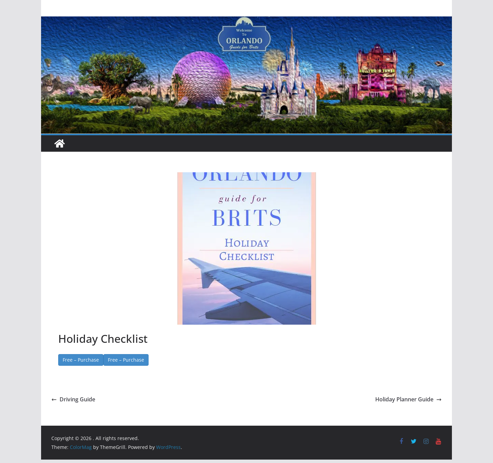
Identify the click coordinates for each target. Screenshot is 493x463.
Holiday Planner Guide (408, 399)
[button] (246, 248)
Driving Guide (73, 399)
